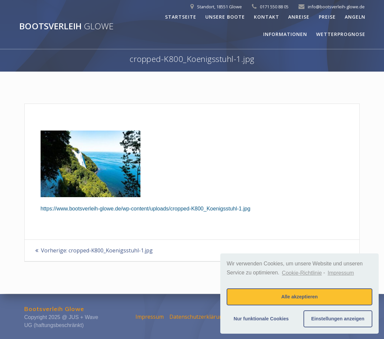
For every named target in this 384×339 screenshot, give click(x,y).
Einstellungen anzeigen (337, 318)
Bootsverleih (66, 26)
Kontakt (266, 17)
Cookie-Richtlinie (302, 273)
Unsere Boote (225, 17)
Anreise (298, 17)
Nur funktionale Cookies (261, 318)
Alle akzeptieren (299, 296)
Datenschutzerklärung (197, 316)
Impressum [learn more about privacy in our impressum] (341, 273)
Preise (327, 17)
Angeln (355, 17)
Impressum (149, 316)
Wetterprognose (340, 34)
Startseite (180, 17)
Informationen (285, 34)
